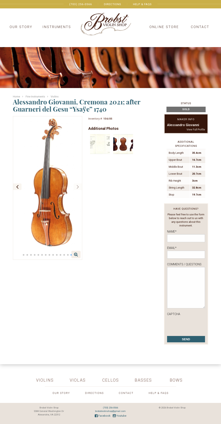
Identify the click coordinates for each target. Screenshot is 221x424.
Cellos (110, 380)
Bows (176, 380)
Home (16, 96)
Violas (78, 380)
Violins (55, 96)
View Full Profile (196, 129)
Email (172, 248)
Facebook (102, 415)
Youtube (119, 415)
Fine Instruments (35, 96)
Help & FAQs (142, 4)
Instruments (56, 27)
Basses (143, 380)
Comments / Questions (184, 264)
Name (172, 231)
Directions (112, 4)
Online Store (164, 27)
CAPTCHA (173, 314)
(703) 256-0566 (80, 4)
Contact (200, 27)
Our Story (21, 27)
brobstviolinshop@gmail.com (110, 411)
